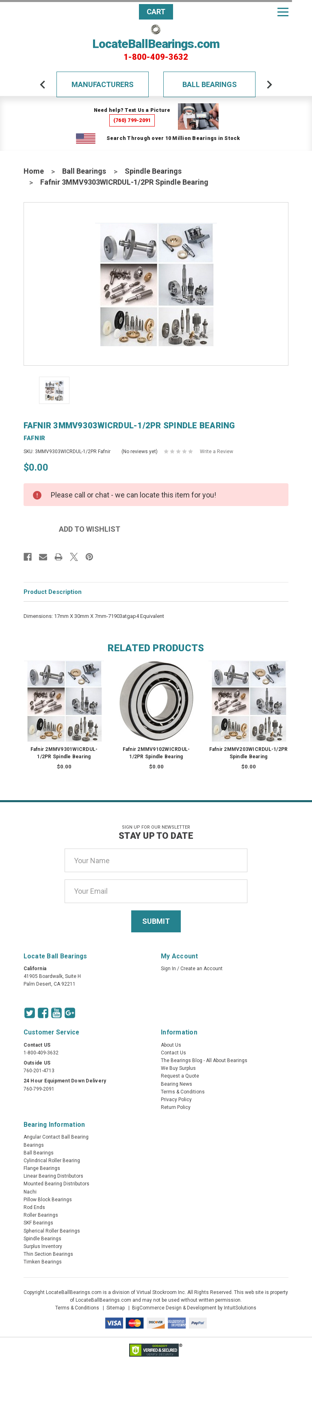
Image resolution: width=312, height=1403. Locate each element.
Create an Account (201, 968)
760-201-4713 (39, 1071)
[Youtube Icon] (56, 1013)
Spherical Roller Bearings (52, 1231)
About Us (171, 1045)
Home (34, 171)
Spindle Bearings (153, 171)
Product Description (53, 592)
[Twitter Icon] (30, 1013)
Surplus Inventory (43, 1246)
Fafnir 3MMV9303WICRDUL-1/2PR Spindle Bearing (124, 182)
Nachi (30, 1192)
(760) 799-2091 (132, 120)
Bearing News (176, 1084)
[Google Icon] (70, 1013)
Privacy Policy (176, 1099)
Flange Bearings (42, 1168)
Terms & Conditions (183, 1092)
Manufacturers (103, 84)
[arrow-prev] (43, 84)
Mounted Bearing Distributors (56, 1184)
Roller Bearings (41, 1215)
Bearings (34, 1145)
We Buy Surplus (178, 1068)
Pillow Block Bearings (48, 1199)
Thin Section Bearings (48, 1254)
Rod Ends (34, 1207)
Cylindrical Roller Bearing (52, 1160)
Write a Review (216, 451)
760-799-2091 (39, 1089)
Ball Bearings (209, 84)
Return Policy (176, 1107)
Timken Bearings (43, 1262)
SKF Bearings (38, 1223)
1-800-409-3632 (156, 57)
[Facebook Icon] (43, 1013)
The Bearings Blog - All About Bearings (204, 1060)
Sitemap (115, 1308)
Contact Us (173, 1053)
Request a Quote (180, 1076)
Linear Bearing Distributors (53, 1176)
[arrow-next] (269, 84)
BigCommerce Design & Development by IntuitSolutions (194, 1308)
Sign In (168, 968)
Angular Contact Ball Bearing (56, 1137)
